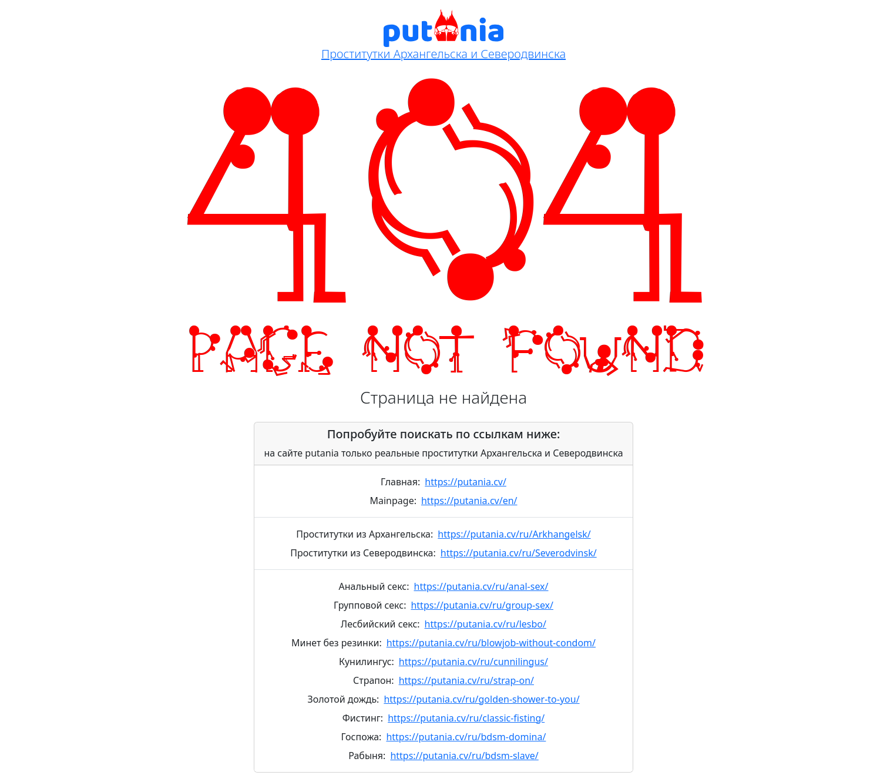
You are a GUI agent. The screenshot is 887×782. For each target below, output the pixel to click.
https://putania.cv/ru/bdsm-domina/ (466, 736)
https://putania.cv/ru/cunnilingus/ (473, 661)
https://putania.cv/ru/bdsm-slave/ (464, 755)
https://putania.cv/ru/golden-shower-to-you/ (481, 699)
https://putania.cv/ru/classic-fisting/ (466, 717)
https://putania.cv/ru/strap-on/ (466, 680)
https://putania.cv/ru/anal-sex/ (481, 586)
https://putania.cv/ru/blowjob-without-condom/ (491, 642)
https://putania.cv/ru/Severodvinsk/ (519, 552)
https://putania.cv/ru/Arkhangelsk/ (514, 534)
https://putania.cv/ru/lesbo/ (485, 623)
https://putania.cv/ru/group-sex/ (482, 605)
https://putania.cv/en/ (469, 500)
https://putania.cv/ (465, 481)
